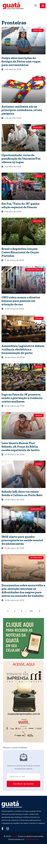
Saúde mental (36, 509)
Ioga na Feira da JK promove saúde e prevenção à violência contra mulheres (22, 398)
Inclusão (38, 79)
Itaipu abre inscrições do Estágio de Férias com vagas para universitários (21, 61)
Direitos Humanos (34, 270)
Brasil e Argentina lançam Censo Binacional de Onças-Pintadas (21, 252)
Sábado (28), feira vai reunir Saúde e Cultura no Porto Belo (22, 493)
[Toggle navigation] (42, 5)
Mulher (39, 318)
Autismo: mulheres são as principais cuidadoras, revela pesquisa (22, 110)
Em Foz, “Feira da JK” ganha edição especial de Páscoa (20, 205)
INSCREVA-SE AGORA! (23, 784)
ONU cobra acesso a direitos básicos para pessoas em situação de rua (21, 300)
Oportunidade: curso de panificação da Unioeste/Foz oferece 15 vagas (21, 158)
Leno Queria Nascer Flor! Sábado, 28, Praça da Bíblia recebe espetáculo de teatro (21, 446)
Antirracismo (36, 558)
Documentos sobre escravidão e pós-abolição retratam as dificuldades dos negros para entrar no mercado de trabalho (23, 590)
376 (31, 611)
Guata (14, 836)
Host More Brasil (32, 839)
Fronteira (37, 30)
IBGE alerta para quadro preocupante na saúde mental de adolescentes (22, 540)
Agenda (38, 176)
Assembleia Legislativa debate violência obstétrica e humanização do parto (23, 349)
